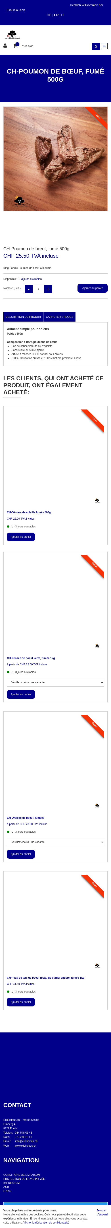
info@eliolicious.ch (26, 1141)
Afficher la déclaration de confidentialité (46, 1222)
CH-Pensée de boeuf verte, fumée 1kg (31, 658)
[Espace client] (5, 46)
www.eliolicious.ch (25, 1145)
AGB (6, 1187)
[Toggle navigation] (104, 46)
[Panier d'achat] (16, 46)
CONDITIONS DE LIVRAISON (21, 1174)
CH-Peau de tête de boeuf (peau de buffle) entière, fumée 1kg (45, 977)
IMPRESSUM (11, 1182)
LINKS (7, 1191)
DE (49, 15)
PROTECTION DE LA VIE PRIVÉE (24, 1178)
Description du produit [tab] (23, 316)
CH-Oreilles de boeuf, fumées (25, 817)
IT (62, 15)
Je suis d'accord (102, 1212)
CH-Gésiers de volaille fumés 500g (29, 512)
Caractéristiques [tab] (59, 316)
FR (56, 15)
